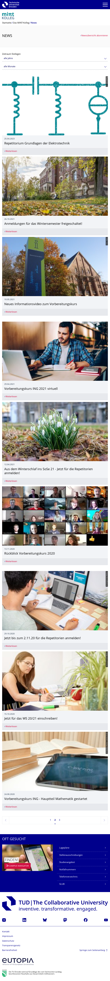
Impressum (7, 936)
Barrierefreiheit (9, 950)
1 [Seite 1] (50, 820)
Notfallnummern (67, 870)
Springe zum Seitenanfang (92, 950)
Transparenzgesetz (11, 946)
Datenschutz (8, 941)
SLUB (62, 884)
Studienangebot (67, 862)
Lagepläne (64, 848)
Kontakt (5, 932)
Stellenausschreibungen (71, 855)
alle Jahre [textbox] (8, 58)
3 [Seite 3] (59, 820)
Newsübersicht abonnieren (94, 36)
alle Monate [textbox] (9, 67)
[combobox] (55, 58)
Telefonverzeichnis (68, 877)
